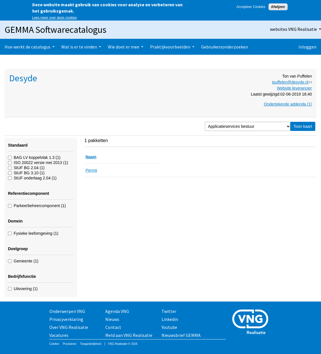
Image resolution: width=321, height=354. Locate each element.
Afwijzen (278, 7)
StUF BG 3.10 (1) (29, 173)
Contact (113, 327)
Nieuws (112, 319)
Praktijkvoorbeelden (170, 47)
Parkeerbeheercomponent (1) (40, 205)
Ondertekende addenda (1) (288, 104)
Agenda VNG (117, 311)
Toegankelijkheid (90, 343)
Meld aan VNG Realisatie (128, 335)
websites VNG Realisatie (293, 29)
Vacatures (58, 335)
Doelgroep (18, 248)
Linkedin (169, 319)
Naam (91, 157)
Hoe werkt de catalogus (28, 47)
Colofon (54, 343)
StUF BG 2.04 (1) (29, 167)
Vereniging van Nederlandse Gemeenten (252, 322)
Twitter (168, 311)
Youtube (169, 327)
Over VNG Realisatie (68, 327)
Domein (15, 221)
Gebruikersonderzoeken (224, 47)
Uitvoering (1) (26, 288)
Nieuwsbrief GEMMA (181, 335)
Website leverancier (294, 88)
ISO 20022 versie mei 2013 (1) (41, 162)
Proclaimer (69, 343)
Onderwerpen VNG (67, 311)
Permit (91, 170)
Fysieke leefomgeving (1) (36, 233)
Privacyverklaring (66, 319)
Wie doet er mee (123, 47)
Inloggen (307, 47)
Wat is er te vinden (79, 47)
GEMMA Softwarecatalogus (55, 29)
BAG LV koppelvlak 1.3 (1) (37, 157)
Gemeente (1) (26, 261)
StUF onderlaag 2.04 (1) (35, 178)
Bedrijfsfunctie (22, 276)
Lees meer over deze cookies (54, 18)
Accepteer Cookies (251, 7)
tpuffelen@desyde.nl (292, 82)
